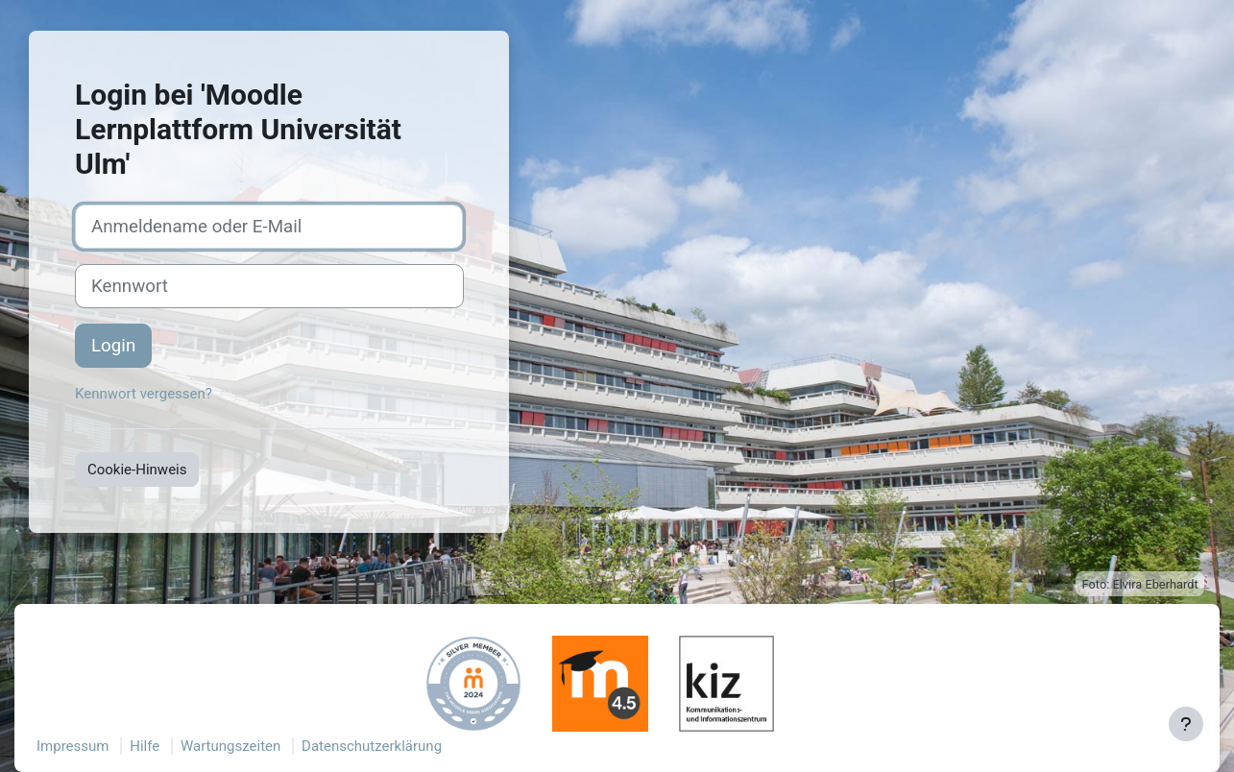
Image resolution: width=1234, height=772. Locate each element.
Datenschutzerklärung (372, 746)
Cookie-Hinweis (136, 469)
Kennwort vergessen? (143, 393)
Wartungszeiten (230, 746)
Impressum (72, 746)
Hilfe (144, 746)
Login (113, 345)
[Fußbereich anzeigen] (1186, 724)
